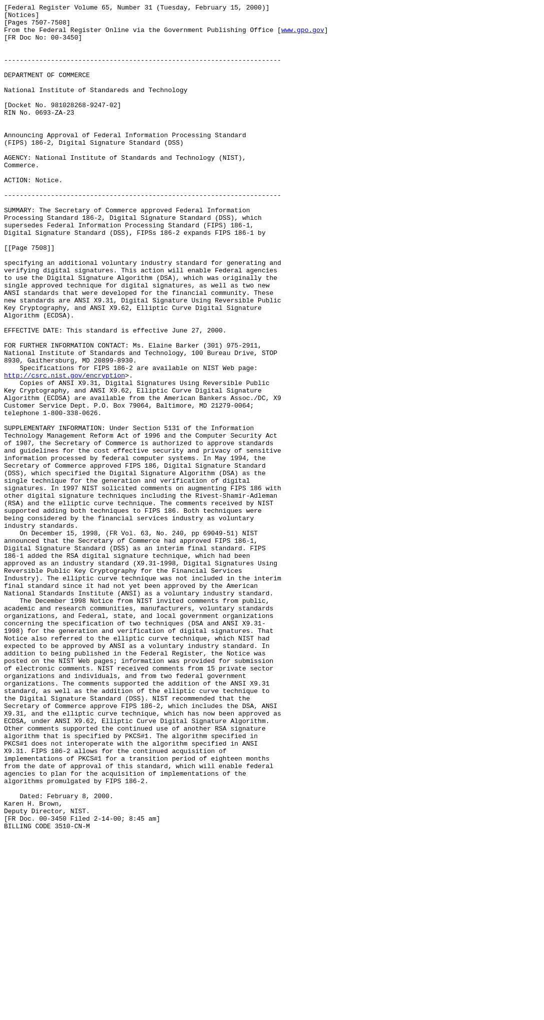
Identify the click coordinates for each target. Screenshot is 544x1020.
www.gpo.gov (302, 35)
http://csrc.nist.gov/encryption (64, 450)
